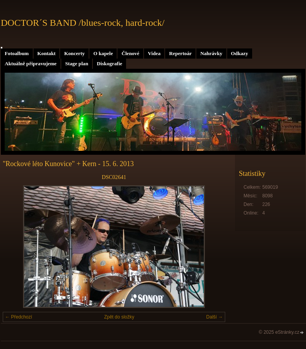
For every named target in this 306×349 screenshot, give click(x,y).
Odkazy (239, 53)
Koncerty (74, 53)
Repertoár (180, 53)
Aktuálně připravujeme (31, 63)
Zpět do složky (119, 317)
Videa (154, 53)
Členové (130, 53)
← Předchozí (18, 317)
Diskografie (109, 63)
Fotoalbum (17, 53)
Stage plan (76, 63)
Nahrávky (211, 53)
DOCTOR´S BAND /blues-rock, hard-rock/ (83, 23)
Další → (214, 317)
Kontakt (46, 53)
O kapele (103, 53)
